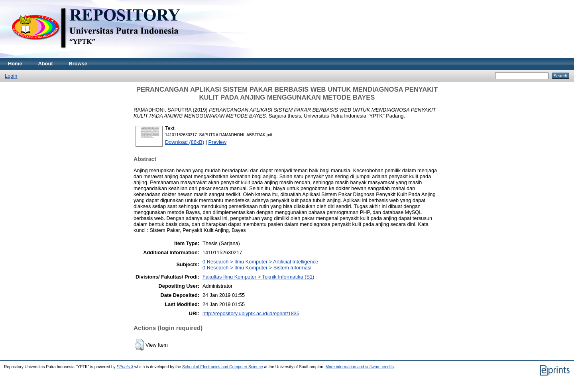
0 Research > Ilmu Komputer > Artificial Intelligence (260, 262)
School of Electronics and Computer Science (222, 367)
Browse (78, 64)
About (45, 64)
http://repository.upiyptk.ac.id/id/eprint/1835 (250, 313)
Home (15, 64)
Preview (217, 142)
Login (11, 76)
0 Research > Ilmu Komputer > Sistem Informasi (256, 268)
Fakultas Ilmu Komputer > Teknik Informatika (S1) (258, 277)
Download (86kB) (184, 142)
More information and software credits (360, 367)
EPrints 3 (125, 367)
